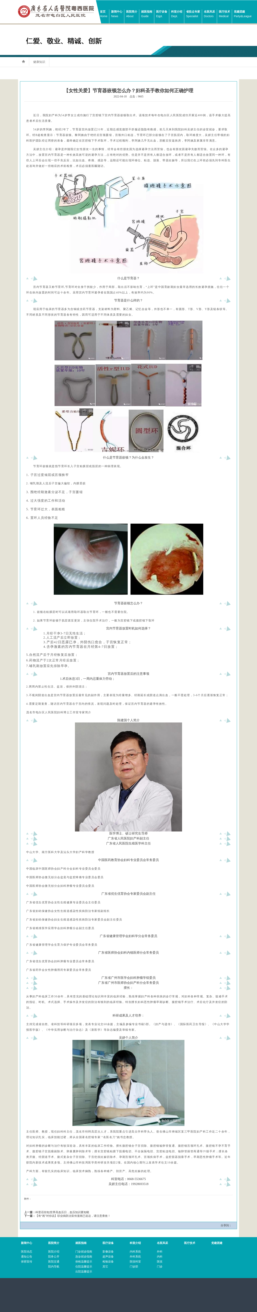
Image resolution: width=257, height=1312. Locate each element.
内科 (159, 1256)
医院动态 (26, 1251)
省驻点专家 (193, 14)
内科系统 (135, 1251)
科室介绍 (176, 14)
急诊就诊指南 (83, 1256)
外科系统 (135, 1256)
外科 (159, 1251)
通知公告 (26, 1256)
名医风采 (209, 14)
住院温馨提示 (83, 1266)
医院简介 (131, 14)
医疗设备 (161, 14)
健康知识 (39, 61)
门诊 (159, 1266)
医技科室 (135, 1261)
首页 (103, 14)
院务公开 (53, 1256)
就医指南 (146, 14)
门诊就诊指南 (83, 1251)
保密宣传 (26, 1261)
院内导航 (53, 1266)
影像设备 (108, 1251)
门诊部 (134, 1266)
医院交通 (53, 1261)
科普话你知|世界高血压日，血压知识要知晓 (62, 1212)
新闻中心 (116, 14)
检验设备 (108, 1261)
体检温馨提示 (83, 1261)
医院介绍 (53, 1251)
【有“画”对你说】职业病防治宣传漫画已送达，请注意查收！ (73, 1215)
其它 (105, 1266)
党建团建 (243, 14)
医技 (159, 1261)
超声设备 (108, 1256)
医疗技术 (224, 14)
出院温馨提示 (83, 1271)
